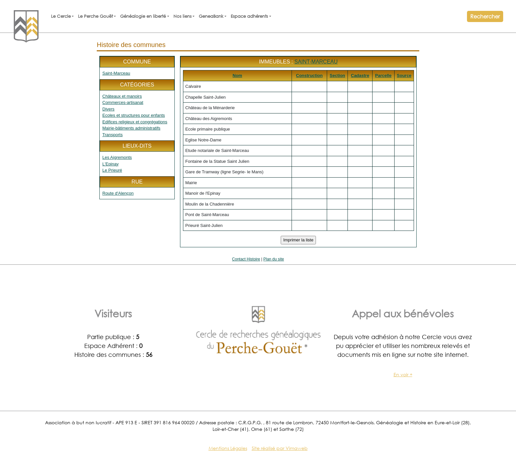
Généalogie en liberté (143, 16)
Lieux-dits (136, 146)
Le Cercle (61, 16)
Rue (137, 182)
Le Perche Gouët (95, 16)
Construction (309, 75)
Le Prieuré (112, 170)
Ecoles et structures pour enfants (133, 115)
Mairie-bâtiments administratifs (131, 128)
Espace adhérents (249, 16)
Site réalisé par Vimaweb (280, 448)
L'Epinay (110, 163)
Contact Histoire (246, 259)
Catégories (137, 84)
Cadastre (360, 75)
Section (337, 75)
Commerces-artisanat (122, 102)
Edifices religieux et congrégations (134, 121)
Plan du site (273, 259)
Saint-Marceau (116, 73)
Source (404, 75)
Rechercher (485, 16)
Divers (108, 109)
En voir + (403, 374)
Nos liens (182, 16)
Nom (237, 75)
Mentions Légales (228, 448)
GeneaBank (211, 16)
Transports (112, 134)
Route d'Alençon (118, 193)
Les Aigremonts (117, 157)
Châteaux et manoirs (122, 96)
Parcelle (383, 75)
